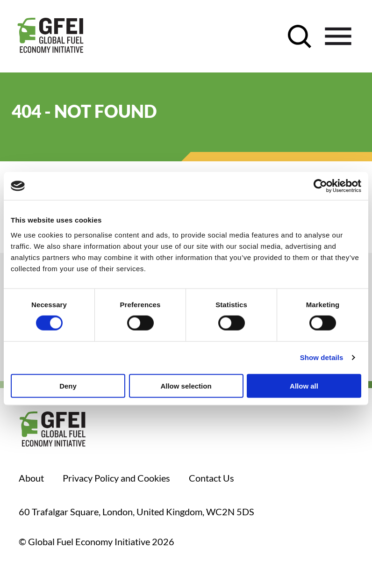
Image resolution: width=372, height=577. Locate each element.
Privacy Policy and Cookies (116, 477)
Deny (68, 385)
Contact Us (211, 477)
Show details (321, 357)
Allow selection (185, 385)
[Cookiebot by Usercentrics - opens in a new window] (320, 186)
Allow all (304, 385)
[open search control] (299, 36)
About (31, 477)
